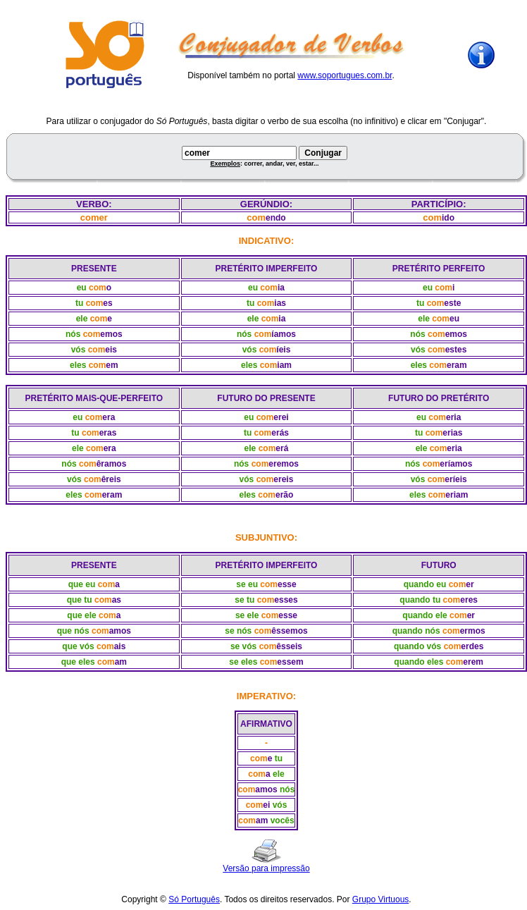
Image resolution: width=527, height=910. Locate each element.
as (116, 600)
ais (120, 646)
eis (111, 350)
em (112, 365)
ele (82, 319)
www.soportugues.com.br (344, 75)
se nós (238, 631)
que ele (81, 615)
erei (280, 417)
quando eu (425, 584)
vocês (282, 820)
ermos (472, 631)
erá (281, 448)
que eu (82, 584)
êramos (112, 464)
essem (290, 662)
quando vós (417, 646)
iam (284, 365)
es (107, 303)
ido (448, 218)
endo (276, 218)
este (452, 303)
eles (78, 365)
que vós (78, 646)
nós (73, 334)
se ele (247, 615)
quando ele (424, 615)
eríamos (456, 464)
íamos (283, 334)
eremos (283, 464)
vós (78, 350)
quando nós (416, 631)
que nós (73, 631)
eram (457, 365)
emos (111, 334)
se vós (243, 646)
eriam (456, 495)
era (108, 417)
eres (469, 600)
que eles (78, 662)
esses (285, 600)
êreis (111, 479)
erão (284, 495)
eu (82, 288)
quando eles (418, 662)
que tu (79, 600)
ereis (283, 479)
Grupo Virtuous (380, 899)
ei (266, 805)
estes (456, 350)
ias (280, 303)
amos (120, 631)
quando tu (419, 600)
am (121, 662)
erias (452, 433)
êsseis (289, 646)
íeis (283, 350)
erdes (472, 646)
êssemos (289, 631)
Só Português (194, 899)
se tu (244, 600)
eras (108, 433)
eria (453, 417)
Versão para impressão (266, 868)
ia (281, 288)
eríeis (455, 479)
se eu (247, 584)
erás (280, 433)
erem (473, 662)
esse (287, 584)
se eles (243, 662)
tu (79, 303)
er (469, 584)
